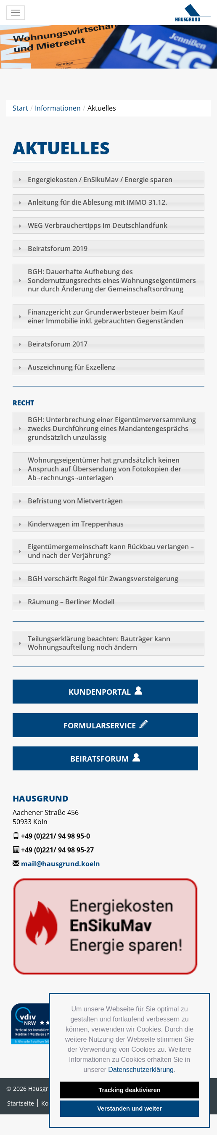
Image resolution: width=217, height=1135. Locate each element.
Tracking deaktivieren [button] (129, 1090)
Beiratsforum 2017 (57, 344)
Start (20, 108)
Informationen (58, 108)
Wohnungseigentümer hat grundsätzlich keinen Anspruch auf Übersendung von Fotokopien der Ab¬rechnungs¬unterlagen (104, 468)
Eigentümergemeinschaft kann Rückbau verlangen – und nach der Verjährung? (111, 551)
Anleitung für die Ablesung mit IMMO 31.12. (97, 202)
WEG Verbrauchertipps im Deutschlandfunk (97, 225)
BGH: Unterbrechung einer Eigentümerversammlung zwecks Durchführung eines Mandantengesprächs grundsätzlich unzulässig (112, 428)
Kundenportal (100, 692)
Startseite (20, 1103)
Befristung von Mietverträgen (75, 500)
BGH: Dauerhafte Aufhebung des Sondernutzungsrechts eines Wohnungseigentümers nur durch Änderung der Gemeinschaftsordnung (112, 280)
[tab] (108, 180)
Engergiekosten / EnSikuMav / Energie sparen (100, 179)
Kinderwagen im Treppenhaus (76, 524)
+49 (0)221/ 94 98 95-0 (55, 836)
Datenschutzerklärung (141, 1069)
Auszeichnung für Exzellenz (71, 367)
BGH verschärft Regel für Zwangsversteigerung (103, 578)
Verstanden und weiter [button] (129, 1108)
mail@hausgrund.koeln (60, 863)
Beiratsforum (99, 759)
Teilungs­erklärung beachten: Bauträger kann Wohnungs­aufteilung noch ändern (99, 643)
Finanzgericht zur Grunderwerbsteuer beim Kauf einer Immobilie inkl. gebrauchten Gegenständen (105, 316)
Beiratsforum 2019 (57, 248)
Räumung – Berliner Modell (71, 601)
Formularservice (100, 725)
